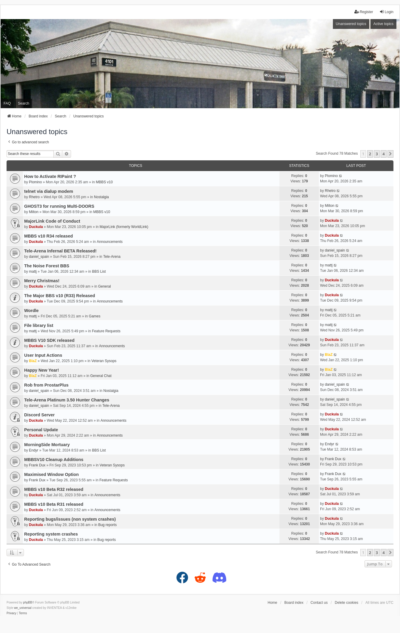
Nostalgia (101, 197)
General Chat (100, 376)
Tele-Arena (112, 257)
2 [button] (370, 153)
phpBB (27, 602)
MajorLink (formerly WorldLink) (124, 227)
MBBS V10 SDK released (49, 340)
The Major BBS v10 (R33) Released (59, 295)
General (104, 286)
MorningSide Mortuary (47, 444)
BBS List (99, 271)
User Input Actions (43, 355)
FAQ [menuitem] (7, 103)
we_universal (22, 607)
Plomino (35, 182)
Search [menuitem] (23, 103)
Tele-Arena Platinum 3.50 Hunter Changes (66, 400)
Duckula (36, 227)
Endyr (33, 450)
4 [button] (383, 153)
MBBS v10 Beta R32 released (53, 489)
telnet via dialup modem (48, 191)
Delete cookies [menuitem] (346, 603)
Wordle (31, 310)
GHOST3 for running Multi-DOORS (59, 206)
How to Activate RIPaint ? (50, 176)
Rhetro (34, 197)
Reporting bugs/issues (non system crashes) (70, 519)
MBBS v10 (104, 182)
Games (95, 316)
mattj (33, 271)
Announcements (110, 242)
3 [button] (377, 153)
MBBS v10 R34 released (48, 236)
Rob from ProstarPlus (46, 385)
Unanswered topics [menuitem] (351, 24)
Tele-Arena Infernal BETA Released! (60, 251)
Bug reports (107, 525)
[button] (390, 153)
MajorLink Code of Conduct (52, 221)
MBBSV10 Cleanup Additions (54, 459)
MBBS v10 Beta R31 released (53, 504)
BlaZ (33, 361)
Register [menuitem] (363, 12)
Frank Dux (37, 465)
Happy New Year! (41, 370)
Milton (33, 212)
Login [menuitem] (386, 12)
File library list (38, 325)
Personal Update (41, 429)
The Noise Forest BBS (46, 265)
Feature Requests (106, 331)
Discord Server (39, 414)
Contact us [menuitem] (319, 603)
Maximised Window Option (51, 474)
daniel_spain (39, 257)
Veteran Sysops (103, 361)
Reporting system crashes (51, 534)
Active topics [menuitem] (383, 24)
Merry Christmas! (41, 280)
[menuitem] (11, 613)
